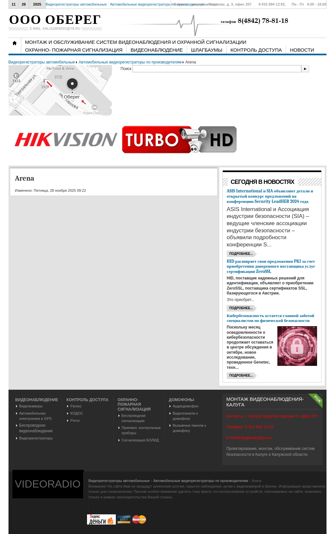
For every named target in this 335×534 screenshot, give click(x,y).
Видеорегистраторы (36, 438)
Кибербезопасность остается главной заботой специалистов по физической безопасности (270, 318)
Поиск (127, 68)
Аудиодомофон (185, 406)
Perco (75, 420)
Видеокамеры (31, 406)
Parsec (75, 406)
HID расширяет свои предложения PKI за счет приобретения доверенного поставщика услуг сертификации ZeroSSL (271, 266)
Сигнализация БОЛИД (140, 440)
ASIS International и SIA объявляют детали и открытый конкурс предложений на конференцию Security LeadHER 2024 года (270, 196)
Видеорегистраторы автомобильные (76, 4)
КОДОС (76, 413)
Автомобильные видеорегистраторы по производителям (157, 4)
